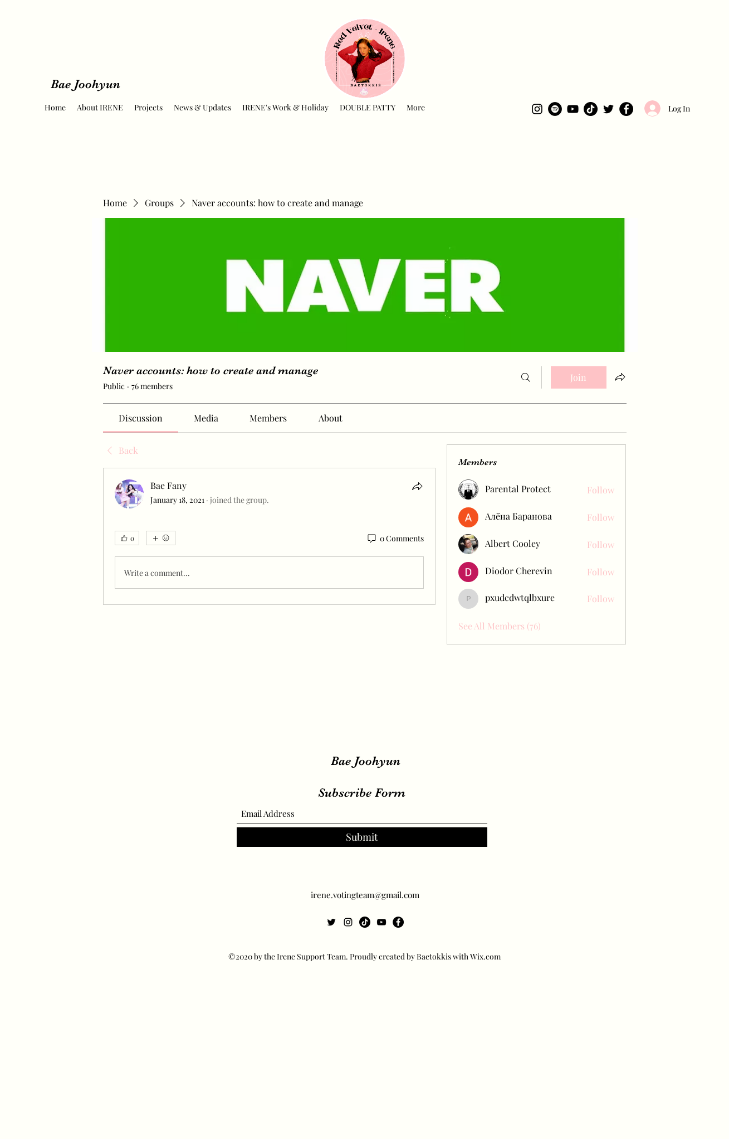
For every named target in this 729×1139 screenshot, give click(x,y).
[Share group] (620, 377)
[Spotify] (555, 109)
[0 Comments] (395, 538)
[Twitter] (608, 109)
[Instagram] (537, 109)
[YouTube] (573, 109)
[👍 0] (127, 538)
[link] (141, 418)
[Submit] (362, 837)
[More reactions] (160, 538)
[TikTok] (591, 109)
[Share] (417, 486)
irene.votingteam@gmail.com (365, 894)
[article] (269, 536)
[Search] (525, 377)
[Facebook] (626, 109)
